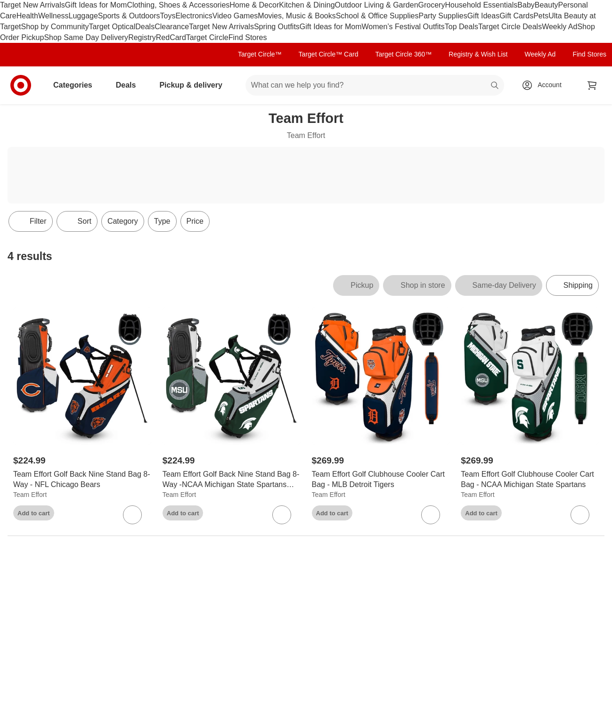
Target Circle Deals (510, 27)
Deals (145, 27)
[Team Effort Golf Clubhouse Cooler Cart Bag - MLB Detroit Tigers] (381, 480)
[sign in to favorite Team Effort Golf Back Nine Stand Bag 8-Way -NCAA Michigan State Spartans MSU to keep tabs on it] (281, 514)
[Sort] (77, 221)
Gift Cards (516, 16)
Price (195, 221)
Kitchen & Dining (307, 5)
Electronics (193, 16)
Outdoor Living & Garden (376, 5)
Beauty (546, 5)
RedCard (171, 37)
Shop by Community (55, 27)
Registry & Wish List (478, 54)
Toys (167, 16)
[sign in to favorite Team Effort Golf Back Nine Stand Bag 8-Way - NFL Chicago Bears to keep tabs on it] (132, 514)
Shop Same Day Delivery (86, 37)
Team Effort (30, 494)
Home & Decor (254, 5)
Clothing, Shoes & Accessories (178, 5)
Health (27, 16)
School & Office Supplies (377, 16)
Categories (76, 85)
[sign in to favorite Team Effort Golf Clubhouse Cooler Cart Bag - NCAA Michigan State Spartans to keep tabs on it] (580, 514)
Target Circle (207, 37)
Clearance (172, 27)
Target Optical (112, 27)
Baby (525, 5)
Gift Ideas (483, 16)
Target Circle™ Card (329, 54)
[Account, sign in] (544, 85)
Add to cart (33, 513)
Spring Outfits (277, 27)
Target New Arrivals (32, 5)
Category (122, 221)
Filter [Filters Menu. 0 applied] (31, 221)
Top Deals (461, 27)
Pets (540, 16)
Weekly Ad (559, 27)
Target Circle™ (260, 54)
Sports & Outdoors (129, 16)
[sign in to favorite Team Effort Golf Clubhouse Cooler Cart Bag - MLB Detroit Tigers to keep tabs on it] (430, 514)
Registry (142, 37)
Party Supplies (443, 16)
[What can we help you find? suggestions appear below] (374, 85)
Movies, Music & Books (296, 16)
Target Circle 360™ (403, 54)
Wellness (53, 16)
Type (162, 221)
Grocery (431, 5)
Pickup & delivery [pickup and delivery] (194, 85)
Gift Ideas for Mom (96, 5)
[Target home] (20, 85)
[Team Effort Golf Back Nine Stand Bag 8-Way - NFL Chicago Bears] (82, 480)
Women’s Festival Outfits (402, 27)
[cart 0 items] (592, 85)
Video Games (235, 16)
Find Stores (247, 37)
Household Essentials (481, 5)
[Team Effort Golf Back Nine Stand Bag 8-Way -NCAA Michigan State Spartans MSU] (232, 480)
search (495, 86)
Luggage (83, 16)
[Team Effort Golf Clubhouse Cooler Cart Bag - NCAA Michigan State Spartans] (530, 480)
